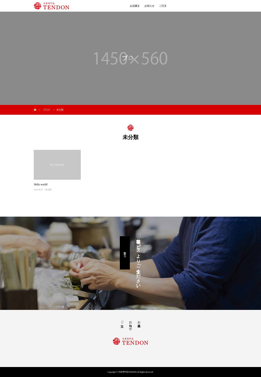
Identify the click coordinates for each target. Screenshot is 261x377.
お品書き (135, 5)
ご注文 (163, 5)
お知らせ (149, 5)
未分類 (48, 189)
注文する (125, 253)
